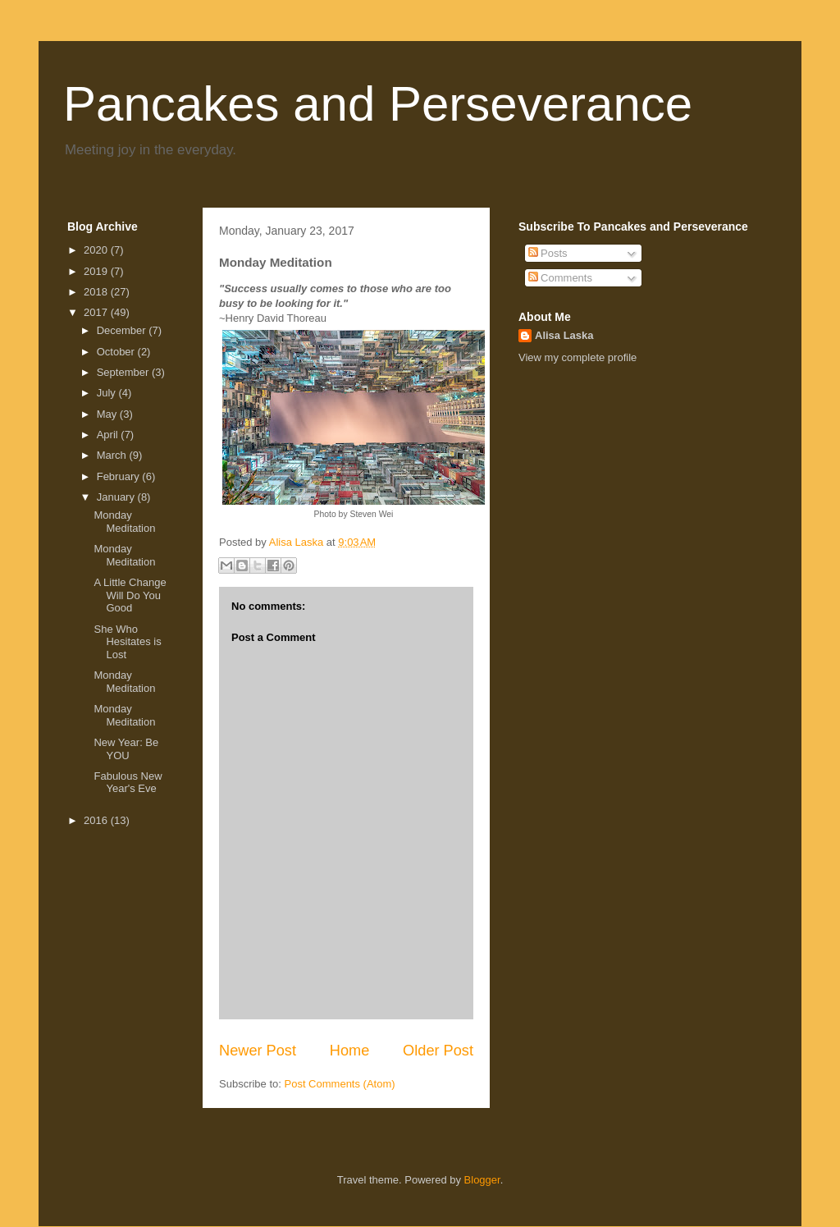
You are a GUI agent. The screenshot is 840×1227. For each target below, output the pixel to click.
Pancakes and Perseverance (377, 103)
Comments (560, 278)
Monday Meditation (124, 521)
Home (350, 1050)
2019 (97, 271)
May (108, 414)
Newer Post (257, 1050)
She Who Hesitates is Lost (127, 642)
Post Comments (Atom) (340, 1084)
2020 (97, 250)
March (113, 455)
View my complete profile (577, 357)
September (124, 372)
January (117, 497)
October (117, 352)
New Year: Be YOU (126, 749)
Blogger (482, 1180)
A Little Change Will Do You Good (130, 595)
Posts (548, 253)
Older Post (438, 1050)
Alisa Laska (564, 335)
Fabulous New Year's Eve (128, 782)
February (120, 476)
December (123, 330)
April (109, 434)
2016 (97, 820)
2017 (97, 312)
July (108, 393)
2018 (97, 292)
